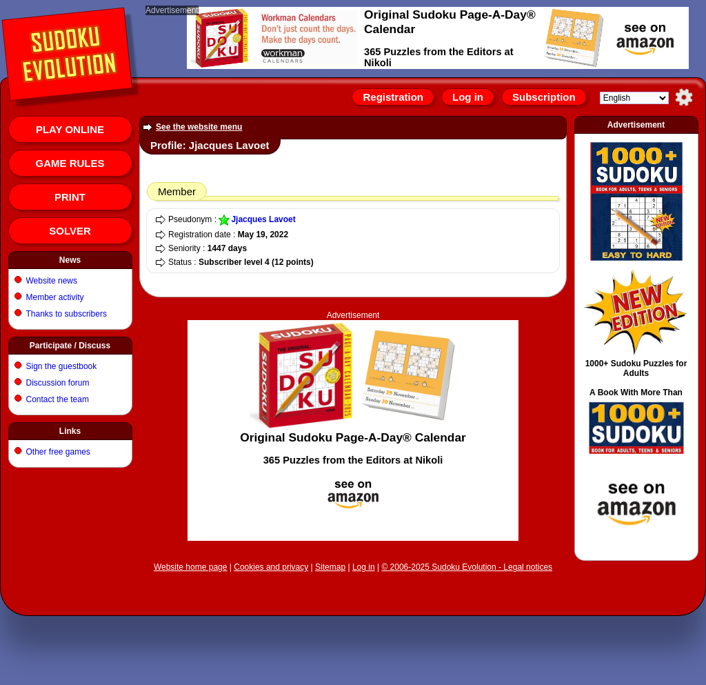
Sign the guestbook (61, 366)
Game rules (69, 163)
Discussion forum (58, 383)
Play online (70, 129)
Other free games (58, 452)
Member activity (55, 297)
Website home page (191, 567)
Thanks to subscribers (66, 314)
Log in (467, 97)
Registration (393, 97)
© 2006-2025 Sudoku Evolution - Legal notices (466, 567)
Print (69, 197)
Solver (70, 231)
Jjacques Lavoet (263, 219)
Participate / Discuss (70, 345)
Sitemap (330, 567)
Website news (51, 281)
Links (70, 431)
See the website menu (199, 127)
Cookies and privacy (271, 567)
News (70, 260)
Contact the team (57, 399)
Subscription (544, 97)
